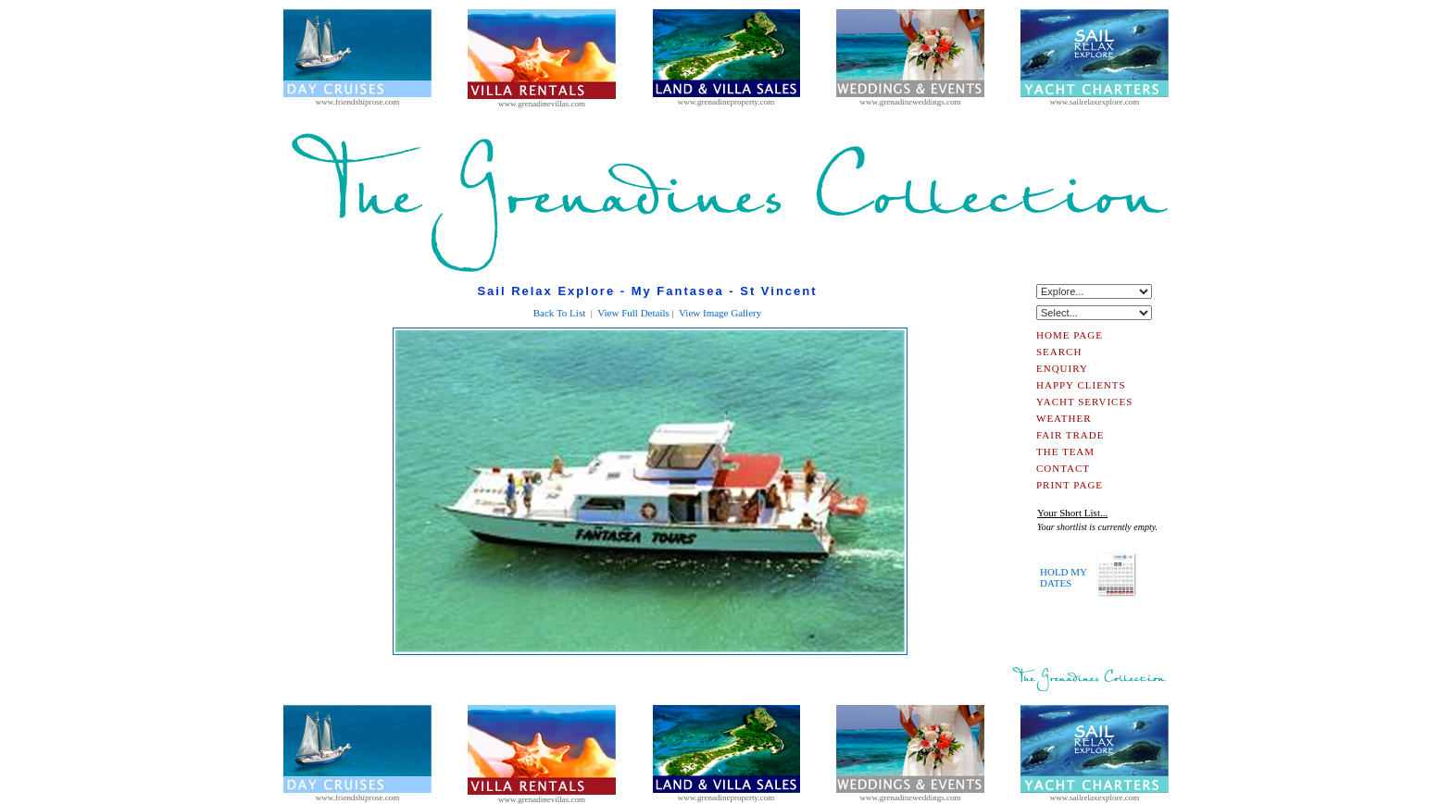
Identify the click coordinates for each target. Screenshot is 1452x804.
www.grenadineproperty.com (726, 98)
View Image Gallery (720, 312)
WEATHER (1064, 418)
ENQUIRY (1062, 368)
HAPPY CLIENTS (1081, 384)
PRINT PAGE (1069, 484)
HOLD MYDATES (1063, 577)
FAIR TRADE (1070, 434)
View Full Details (633, 312)
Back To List (559, 312)
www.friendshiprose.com (357, 98)
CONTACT (1063, 468)
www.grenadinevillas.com (542, 100)
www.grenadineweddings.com (910, 98)
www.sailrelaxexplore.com (1094, 98)
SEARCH (1059, 351)
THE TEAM (1065, 451)
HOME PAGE (1069, 334)
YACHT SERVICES (1084, 401)
